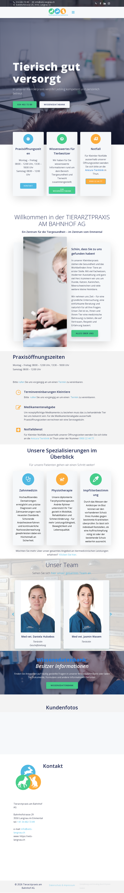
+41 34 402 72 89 (26, 822)
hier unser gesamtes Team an (71, 573)
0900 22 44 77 (87, 438)
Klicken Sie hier (67, 554)
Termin (62, 382)
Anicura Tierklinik (94, 170)
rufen (21, 382)
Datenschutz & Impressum (62, 885)
